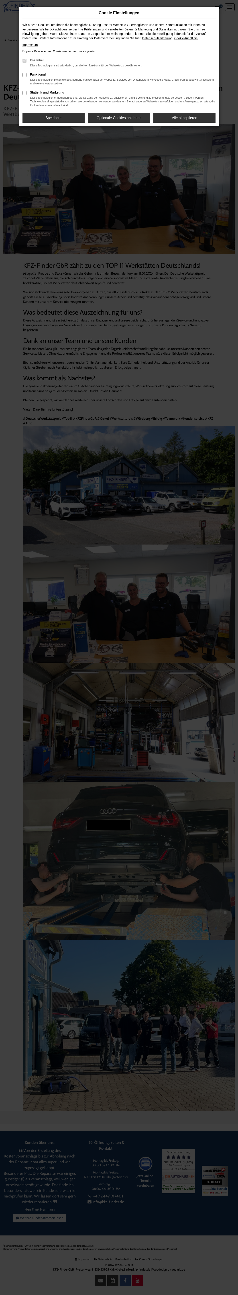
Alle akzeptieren (184, 118)
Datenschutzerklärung (157, 38)
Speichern (53, 118)
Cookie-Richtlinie (186, 38)
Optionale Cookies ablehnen (119, 118)
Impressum (30, 45)
